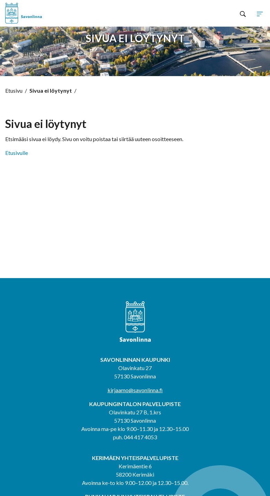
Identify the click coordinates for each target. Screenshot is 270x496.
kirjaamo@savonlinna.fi (135, 390)
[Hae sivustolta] (243, 13)
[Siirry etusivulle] (57, 13)
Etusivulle (16, 152)
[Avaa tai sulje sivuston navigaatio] (260, 13)
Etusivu (13, 90)
